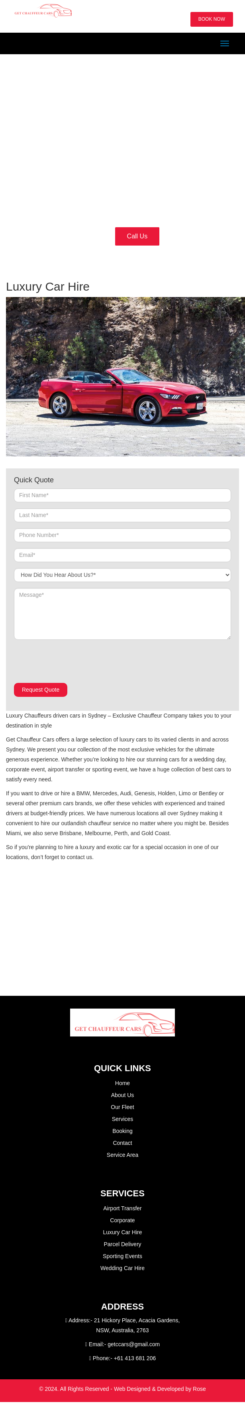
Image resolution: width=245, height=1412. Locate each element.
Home (122, 1083)
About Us (122, 1095)
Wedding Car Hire (122, 1268)
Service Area (122, 1155)
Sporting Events (122, 1256)
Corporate (122, 1220)
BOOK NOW (211, 19)
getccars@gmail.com (134, 1344)
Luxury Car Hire (122, 1232)
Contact (122, 1143)
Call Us (137, 236)
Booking (122, 1131)
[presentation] (74, 661)
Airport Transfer (122, 1208)
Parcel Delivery (122, 1244)
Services (122, 1119)
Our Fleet (122, 1107)
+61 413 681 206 (135, 1358)
